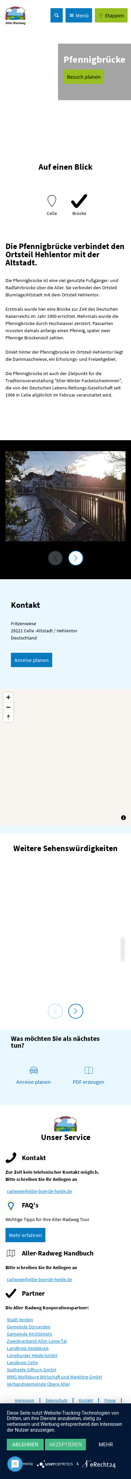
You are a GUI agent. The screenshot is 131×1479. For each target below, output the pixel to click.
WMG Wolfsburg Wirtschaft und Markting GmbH (54, 1377)
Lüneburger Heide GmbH (32, 1355)
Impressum (24, 1400)
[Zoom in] (8, 697)
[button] (111, 15)
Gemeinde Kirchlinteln (29, 1334)
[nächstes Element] (75, 558)
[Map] (65, 757)
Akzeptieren (65, 1445)
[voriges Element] (55, 558)
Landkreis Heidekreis (28, 1348)
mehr (106, 1445)
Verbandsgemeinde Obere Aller (38, 1384)
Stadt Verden (20, 1319)
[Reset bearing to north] (8, 717)
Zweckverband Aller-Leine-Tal (37, 1341)
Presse (110, 1400)
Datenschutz (56, 1400)
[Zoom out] (8, 707)
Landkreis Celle (22, 1362)
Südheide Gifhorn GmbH (31, 1370)
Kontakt (86, 1400)
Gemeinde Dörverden (28, 1327)
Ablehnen (25, 1445)
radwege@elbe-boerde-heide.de (39, 1191)
